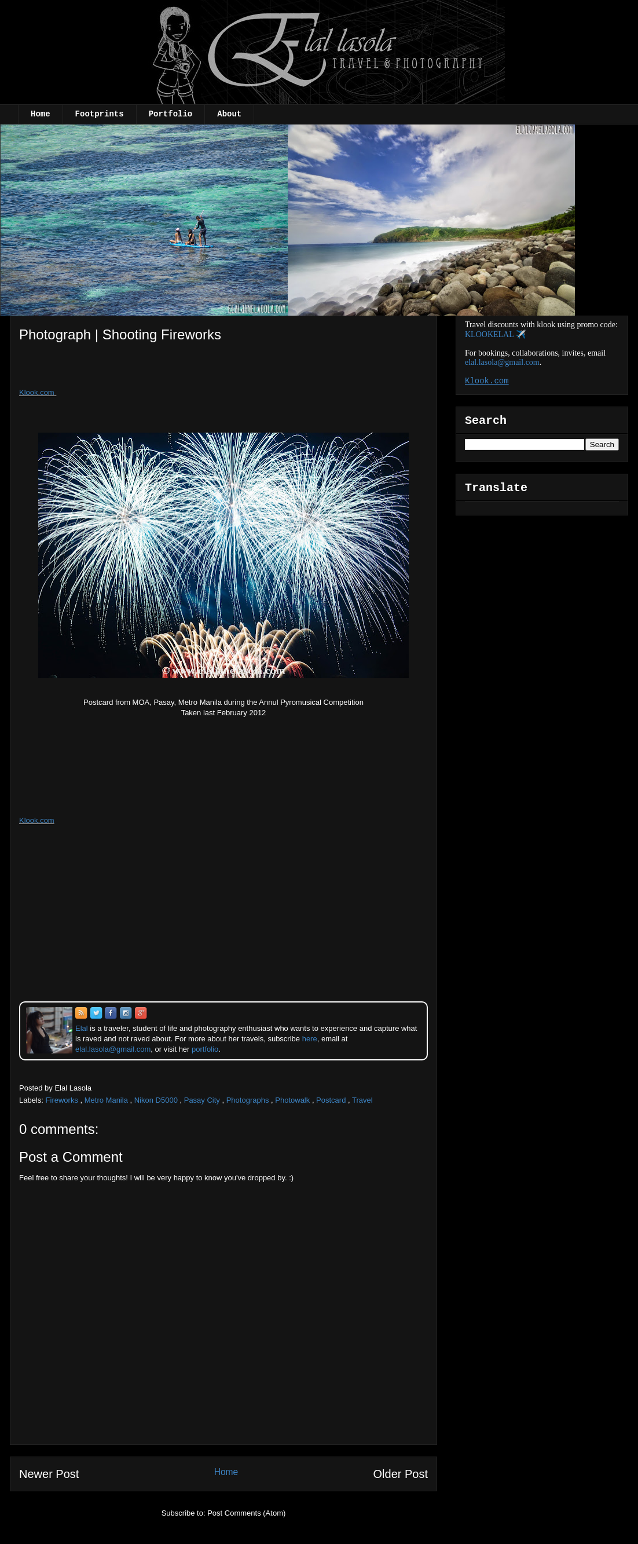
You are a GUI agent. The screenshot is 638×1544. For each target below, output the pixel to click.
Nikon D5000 (156, 1100)
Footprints (99, 114)
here (309, 1038)
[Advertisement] (114, 369)
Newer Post (49, 1474)
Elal (81, 1028)
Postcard (331, 1100)
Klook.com (36, 392)
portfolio (205, 1049)
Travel (362, 1100)
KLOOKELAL (489, 334)
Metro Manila (106, 1100)
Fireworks (62, 1100)
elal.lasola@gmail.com (502, 362)
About (229, 114)
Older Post (400, 1474)
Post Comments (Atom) (246, 1513)
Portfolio (171, 114)
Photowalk (292, 1100)
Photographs (247, 1100)
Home (40, 114)
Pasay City (202, 1100)
